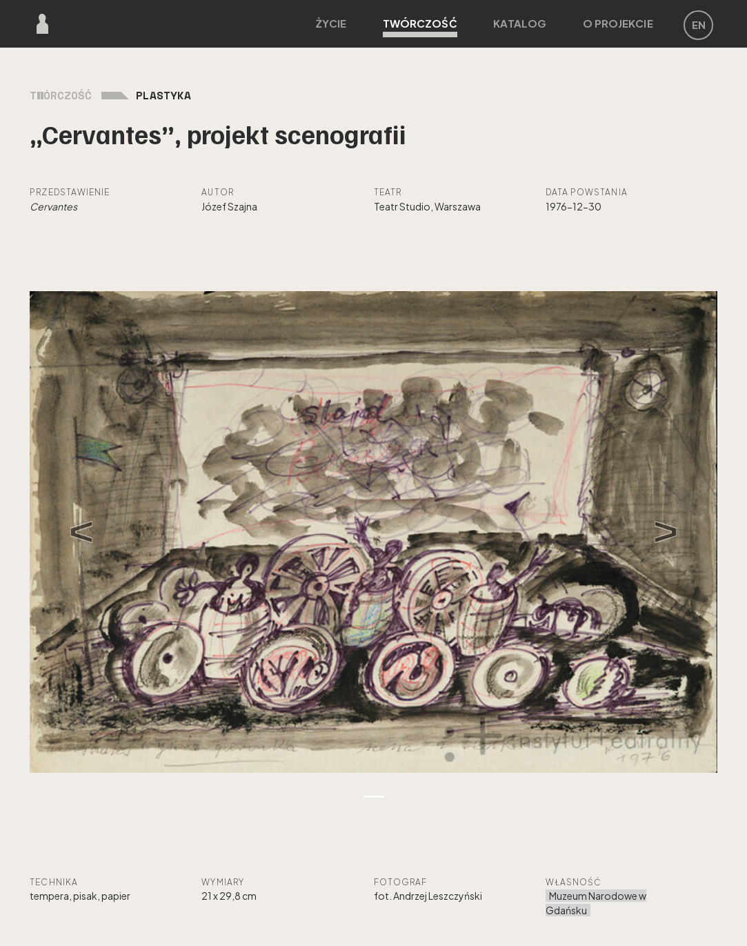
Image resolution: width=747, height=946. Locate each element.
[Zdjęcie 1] (373, 797)
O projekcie (618, 23)
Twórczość (420, 27)
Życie (331, 23)
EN (699, 24)
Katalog (519, 23)
